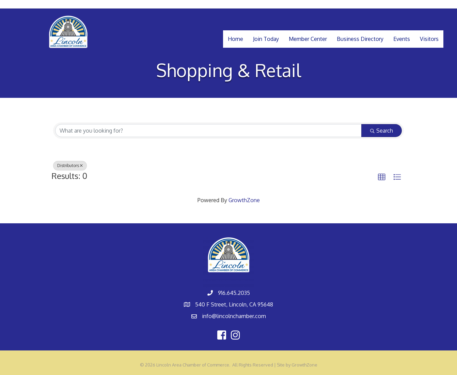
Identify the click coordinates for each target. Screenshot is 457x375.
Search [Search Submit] (381, 130)
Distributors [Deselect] (70, 165)
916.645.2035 (234, 292)
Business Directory (360, 38)
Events (401, 38)
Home (235, 38)
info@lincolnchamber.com (234, 316)
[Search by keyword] (208, 130)
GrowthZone (244, 200)
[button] (382, 177)
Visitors (429, 38)
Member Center (308, 38)
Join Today (266, 38)
